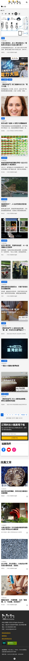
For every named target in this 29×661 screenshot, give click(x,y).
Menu (2, 2)
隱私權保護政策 (6, 633)
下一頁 (17, 414)
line (12, 13)
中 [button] (16, 13)
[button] (26, 2)
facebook (2, 13)
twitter (5, 13)
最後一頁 (24, 414)
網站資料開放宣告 (7, 638)
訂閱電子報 (14, 438)
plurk (9, 13)
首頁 (2, 10)
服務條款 (4, 636)
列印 (19, 13)
